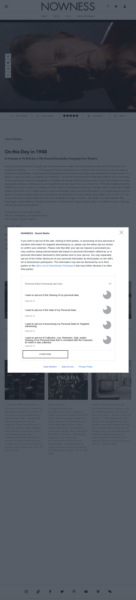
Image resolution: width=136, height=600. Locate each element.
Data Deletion (50, 366)
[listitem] (68, 284)
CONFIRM (45, 354)
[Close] (122, 234)
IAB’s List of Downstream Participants (55, 265)
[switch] (107, 295)
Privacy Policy (85, 366)
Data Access (68, 366)
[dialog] (68, 300)
